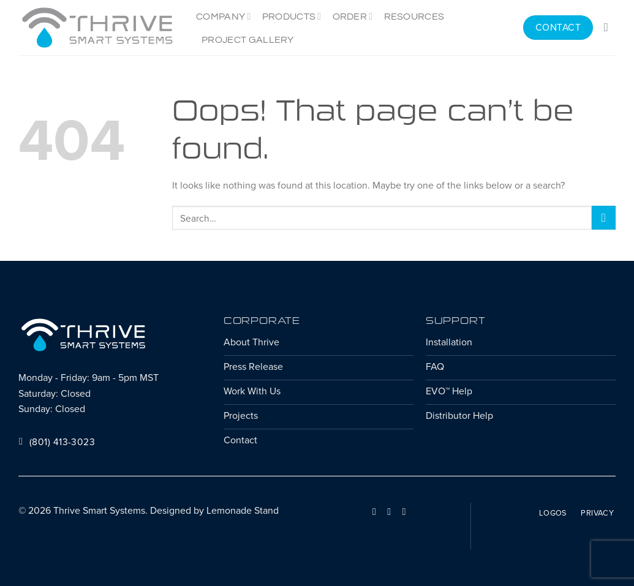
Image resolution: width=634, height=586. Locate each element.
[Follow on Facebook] (374, 511)
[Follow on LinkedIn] (389, 511)
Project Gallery (248, 40)
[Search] (610, 27)
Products (292, 16)
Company (223, 16)
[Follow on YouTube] (404, 511)
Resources (414, 16)
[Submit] (604, 218)
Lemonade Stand (242, 510)
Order (353, 16)
